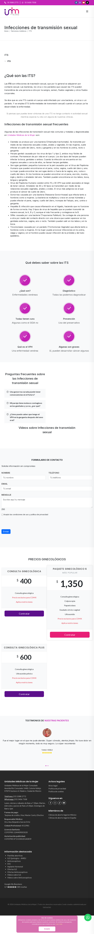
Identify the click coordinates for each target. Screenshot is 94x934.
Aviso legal (52, 785)
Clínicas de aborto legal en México (62, 815)
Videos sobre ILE (14, 875)
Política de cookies (56, 791)
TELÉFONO (53, 473)
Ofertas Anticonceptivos (17, 872)
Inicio (6, 31)
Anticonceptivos (14, 861)
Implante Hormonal (15, 866)
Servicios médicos (18, 31)
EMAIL (4, 484)
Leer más (59, 924)
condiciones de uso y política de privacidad (30, 514)
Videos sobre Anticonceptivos (19, 877)
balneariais (47, 907)
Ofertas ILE (12, 869)
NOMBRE (5, 473)
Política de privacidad (57, 788)
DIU (9, 864)
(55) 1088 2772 (19, 796)
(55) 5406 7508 (20, 799)
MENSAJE (6, 495)
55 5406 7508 (30, 2)
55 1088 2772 (12, 2)
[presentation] (20, 522)
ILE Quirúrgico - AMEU (16, 858)
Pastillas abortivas (15, 855)
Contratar (24, 613)
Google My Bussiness (25, 885)
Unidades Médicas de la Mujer (21, 135)
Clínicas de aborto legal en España (62, 818)
